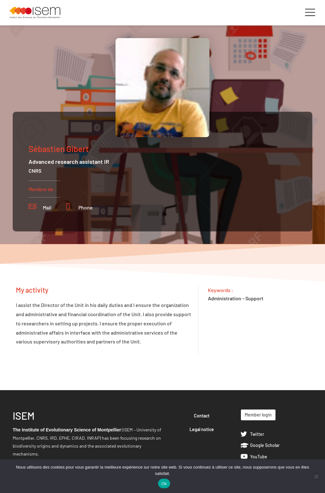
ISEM (24, 416)
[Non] (316, 476)
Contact (201, 415)
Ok (164, 483)
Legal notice (201, 429)
